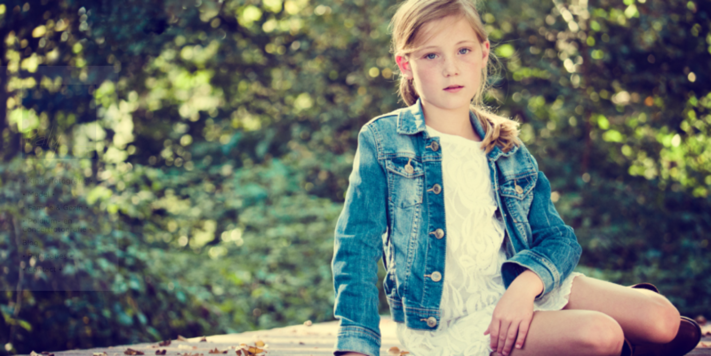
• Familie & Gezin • (55, 207)
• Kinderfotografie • (57, 180)
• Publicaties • (47, 255)
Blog (30, 242)
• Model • (38, 193)
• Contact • (42, 269)
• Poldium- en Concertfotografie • (57, 224)
